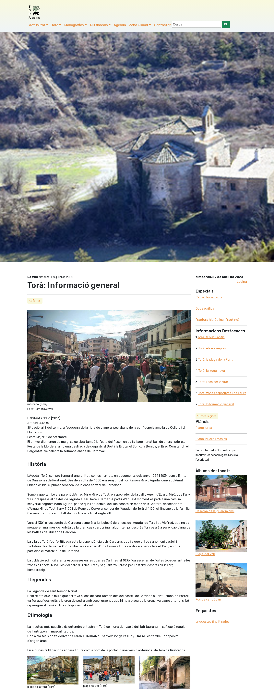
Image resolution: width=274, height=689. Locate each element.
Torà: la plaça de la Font (215, 359)
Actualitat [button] (37, 25)
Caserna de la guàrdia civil (215, 511)
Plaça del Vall (205, 554)
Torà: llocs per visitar (213, 382)
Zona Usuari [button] (138, 25)
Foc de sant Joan (208, 599)
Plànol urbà (204, 428)
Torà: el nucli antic (211, 337)
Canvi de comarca (209, 297)
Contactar (162, 25)
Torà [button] (54, 25)
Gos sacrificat (206, 308)
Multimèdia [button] (99, 25)
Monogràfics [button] (74, 25)
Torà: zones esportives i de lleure (222, 393)
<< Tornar (35, 300)
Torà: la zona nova (211, 371)
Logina (242, 281)
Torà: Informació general (216, 404)
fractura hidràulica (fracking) (217, 320)
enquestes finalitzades (212, 621)
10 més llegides (206, 416)
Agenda (120, 25)
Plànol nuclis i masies (211, 439)
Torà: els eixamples (212, 348)
